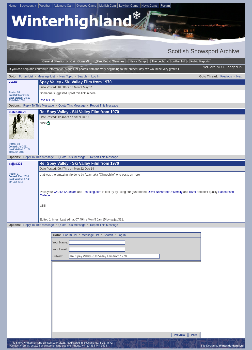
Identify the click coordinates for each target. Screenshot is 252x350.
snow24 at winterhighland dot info (51, 345)
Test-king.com (92, 192)
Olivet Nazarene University (164, 192)
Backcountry (28, 5)
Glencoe (101, 61)
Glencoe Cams (87, 5)
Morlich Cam (108, 5)
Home (13, 5)
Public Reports (200, 61)
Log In (95, 76)
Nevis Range (137, 61)
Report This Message (104, 105)
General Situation (53, 61)
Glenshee (118, 61)
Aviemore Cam (64, 5)
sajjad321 (15, 164)
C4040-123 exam (65, 192)
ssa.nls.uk (47, 100)
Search (82, 76)
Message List (46, 76)
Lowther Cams (129, 5)
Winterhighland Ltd (231, 345)
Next (239, 76)
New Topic (66, 76)
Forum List (26, 76)
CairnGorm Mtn (80, 61)
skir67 (13, 82)
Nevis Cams (150, 5)
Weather (45, 5)
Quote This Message (72, 105)
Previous (226, 76)
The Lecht (158, 61)
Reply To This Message (38, 105)
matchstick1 (17, 112)
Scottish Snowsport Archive (203, 51)
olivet (192, 192)
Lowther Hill (177, 61)
